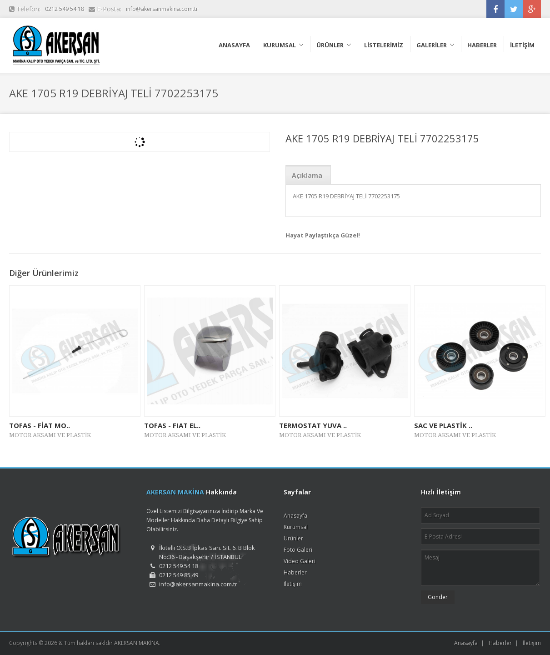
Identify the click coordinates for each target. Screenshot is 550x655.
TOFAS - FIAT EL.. (172, 425)
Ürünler (293, 538)
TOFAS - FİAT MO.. (39, 425)
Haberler (295, 572)
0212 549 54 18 (64, 9)
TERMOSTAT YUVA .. (313, 425)
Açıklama (307, 175)
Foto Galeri (298, 550)
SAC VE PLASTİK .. (443, 425)
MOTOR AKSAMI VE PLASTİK (50, 435)
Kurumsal (296, 527)
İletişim (293, 584)
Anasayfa (295, 515)
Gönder (438, 597)
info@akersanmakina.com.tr (162, 9)
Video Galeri (299, 561)
